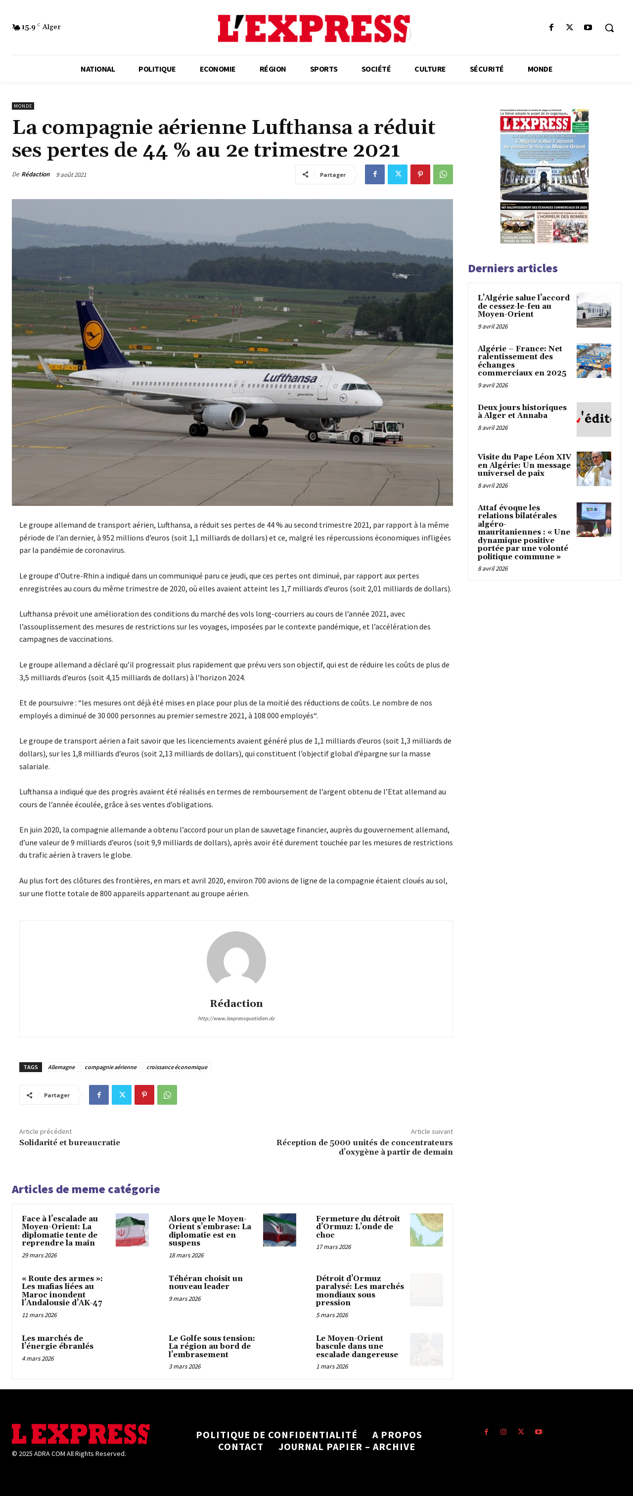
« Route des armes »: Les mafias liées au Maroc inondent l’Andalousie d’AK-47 (62, 1291)
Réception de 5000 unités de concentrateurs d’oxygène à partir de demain (364, 1147)
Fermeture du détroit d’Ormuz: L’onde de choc (358, 1227)
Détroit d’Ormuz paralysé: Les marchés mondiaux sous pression (360, 1291)
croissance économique (176, 1067)
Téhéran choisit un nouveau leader (206, 1283)
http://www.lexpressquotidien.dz (236, 1018)
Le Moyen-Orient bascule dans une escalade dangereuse (357, 1347)
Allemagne (61, 1067)
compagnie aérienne (110, 1067)
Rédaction (35, 174)
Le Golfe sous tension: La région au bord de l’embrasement (212, 1347)
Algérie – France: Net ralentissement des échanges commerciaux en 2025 (522, 361)
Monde (23, 106)
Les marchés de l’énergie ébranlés (57, 1343)
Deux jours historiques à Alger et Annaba (522, 412)
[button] (609, 28)
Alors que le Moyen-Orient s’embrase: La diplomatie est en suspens (210, 1231)
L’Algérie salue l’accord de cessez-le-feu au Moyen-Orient (524, 306)
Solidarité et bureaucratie (69, 1143)
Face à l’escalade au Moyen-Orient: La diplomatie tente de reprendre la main (60, 1231)
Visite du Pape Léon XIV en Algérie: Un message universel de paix (524, 465)
